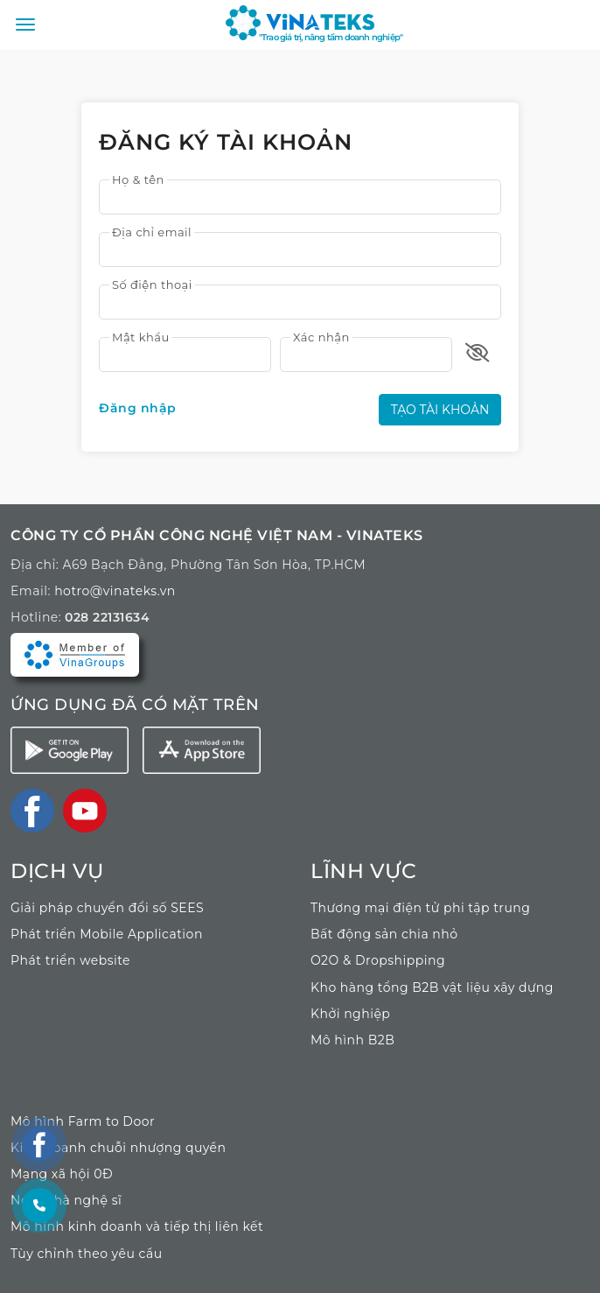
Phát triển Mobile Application (106, 934)
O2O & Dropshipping (377, 960)
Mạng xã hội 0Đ (61, 1174)
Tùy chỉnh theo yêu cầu (86, 1253)
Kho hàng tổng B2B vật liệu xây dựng (432, 987)
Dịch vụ (57, 870)
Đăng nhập (138, 408)
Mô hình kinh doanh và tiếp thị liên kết (136, 1226)
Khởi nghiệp (350, 1014)
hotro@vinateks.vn (115, 591)
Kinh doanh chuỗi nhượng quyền (118, 1148)
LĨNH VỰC (363, 870)
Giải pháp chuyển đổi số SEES (107, 908)
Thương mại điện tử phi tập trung (420, 908)
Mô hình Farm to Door (82, 1121)
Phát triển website (70, 960)
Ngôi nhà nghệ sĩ (66, 1200)
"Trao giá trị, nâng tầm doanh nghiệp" (330, 37)
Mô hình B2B (352, 1040)
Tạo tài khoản (440, 410)
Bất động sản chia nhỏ (384, 934)
